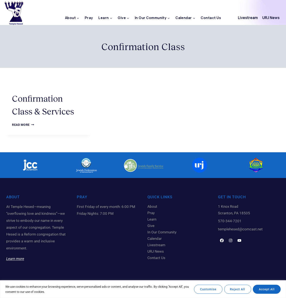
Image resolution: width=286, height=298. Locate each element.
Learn (153, 219)
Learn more (15, 258)
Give (152, 226)
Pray (89, 17)
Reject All (237, 289)
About (153, 206)
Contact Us (211, 17)
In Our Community (163, 232)
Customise (208, 289)
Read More (23, 124)
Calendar (155, 238)
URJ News (271, 17)
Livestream (248, 17)
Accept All (267, 289)
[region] (143, 289)
